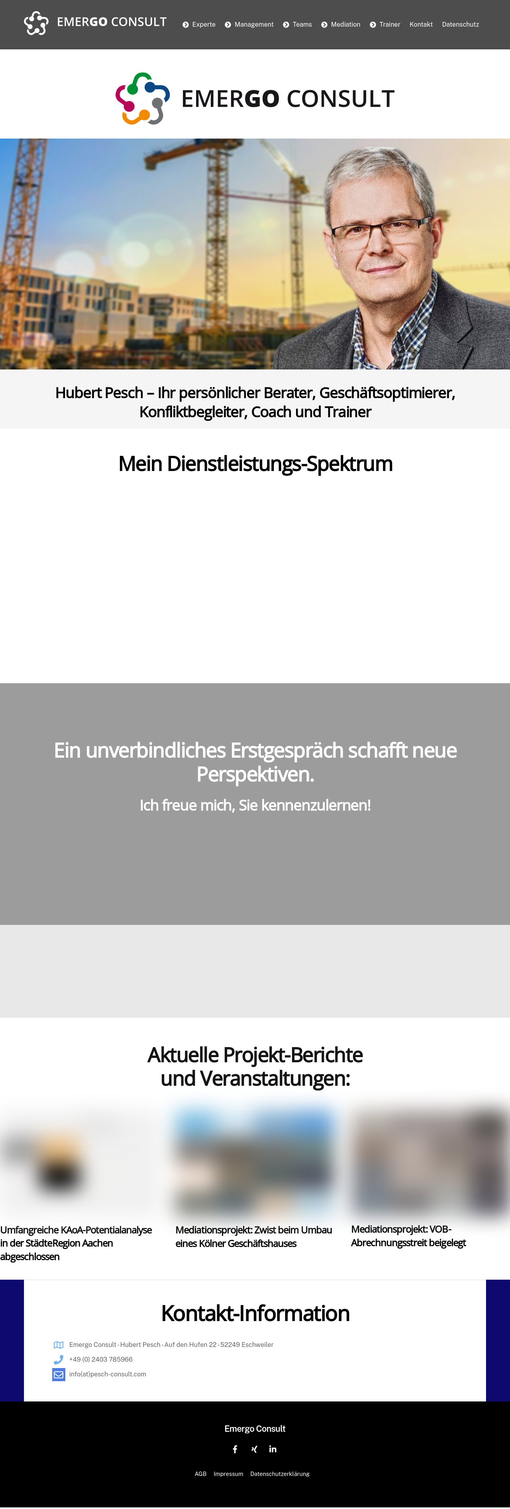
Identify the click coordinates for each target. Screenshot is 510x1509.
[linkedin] (273, 1449)
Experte (199, 25)
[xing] (254, 1449)
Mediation (341, 25)
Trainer (385, 25)
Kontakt (421, 25)
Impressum (228, 1475)
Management (249, 25)
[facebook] (235, 1449)
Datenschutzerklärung (280, 1475)
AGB (200, 1475)
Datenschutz (460, 25)
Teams (297, 25)
